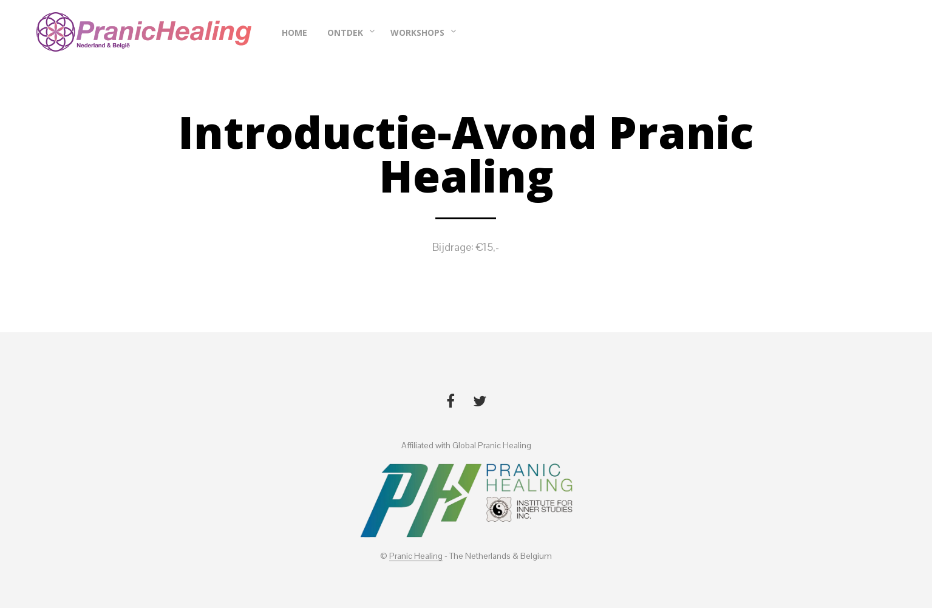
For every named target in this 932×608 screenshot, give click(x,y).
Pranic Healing (416, 556)
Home (294, 32)
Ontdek (345, 32)
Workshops (417, 32)
